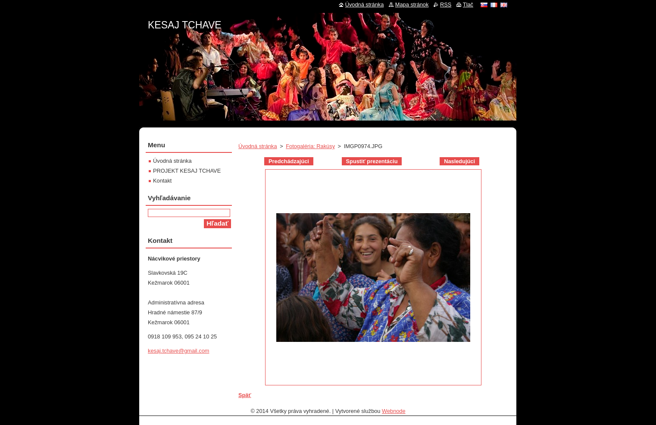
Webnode (394, 411)
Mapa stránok (412, 4)
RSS (445, 4)
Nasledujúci (459, 161)
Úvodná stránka (257, 146)
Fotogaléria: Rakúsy (310, 146)
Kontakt (162, 180)
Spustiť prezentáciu (372, 161)
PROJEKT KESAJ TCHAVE (187, 171)
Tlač (468, 4)
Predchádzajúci (289, 161)
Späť (244, 395)
